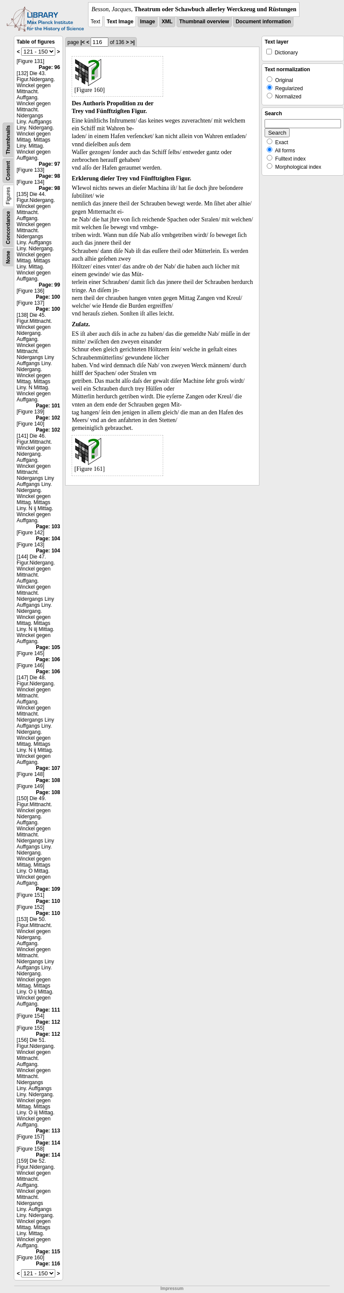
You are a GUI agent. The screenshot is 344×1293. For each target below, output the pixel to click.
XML (167, 22)
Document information (263, 22)
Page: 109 (48, 889)
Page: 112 (48, 1022)
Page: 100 (48, 297)
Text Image (120, 22)
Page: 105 (48, 647)
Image (147, 22)
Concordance (8, 227)
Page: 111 (48, 1010)
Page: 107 (48, 768)
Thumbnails (8, 139)
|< (82, 42)
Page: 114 (48, 1143)
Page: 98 (49, 176)
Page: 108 (48, 780)
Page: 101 (48, 406)
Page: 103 (48, 527)
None (8, 257)
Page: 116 (48, 1264)
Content (8, 170)
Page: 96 (49, 67)
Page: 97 (49, 164)
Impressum (172, 1288)
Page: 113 (48, 1131)
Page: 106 (48, 659)
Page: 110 (48, 901)
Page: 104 (48, 539)
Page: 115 (48, 1252)
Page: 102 (48, 418)
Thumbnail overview (204, 22)
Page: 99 (49, 285)
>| (132, 42)
